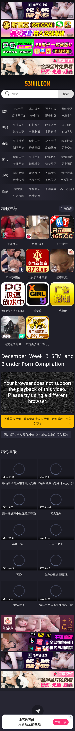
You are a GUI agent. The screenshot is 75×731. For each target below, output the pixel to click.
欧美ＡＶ (50, 125)
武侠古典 (67, 173)
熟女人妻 (18, 131)
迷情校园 (18, 180)
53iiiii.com (37, 84)
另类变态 (67, 147)
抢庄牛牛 (67, 115)
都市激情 (18, 173)
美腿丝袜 (18, 164)
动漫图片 (67, 157)
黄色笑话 (50, 180)
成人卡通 (50, 141)
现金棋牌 (50, 115)
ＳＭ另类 (67, 131)
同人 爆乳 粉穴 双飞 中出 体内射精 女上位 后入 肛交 (36, 434)
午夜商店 (34, 189)
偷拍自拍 (34, 141)
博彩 (5, 111)
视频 (5, 127)
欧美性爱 (67, 141)
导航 (5, 192)
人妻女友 (50, 173)
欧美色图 (50, 157)
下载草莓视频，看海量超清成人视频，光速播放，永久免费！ (38, 421)
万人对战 (50, 109)
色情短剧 (34, 196)
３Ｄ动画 (67, 125)
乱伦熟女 (50, 147)
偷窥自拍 (18, 157)
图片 (5, 160)
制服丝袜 (18, 147)
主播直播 (50, 131)
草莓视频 (50, 189)
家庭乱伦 (34, 173)
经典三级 (34, 147)
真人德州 (34, 109)
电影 (5, 143)
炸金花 (34, 115)
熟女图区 (50, 164)
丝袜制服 (34, 131)
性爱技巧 (67, 180)
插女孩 (18, 189)
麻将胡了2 (18, 115)
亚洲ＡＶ (18, 125)
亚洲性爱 (18, 141)
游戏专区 (67, 109)
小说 (5, 176)
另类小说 (34, 180)
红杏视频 (18, 196)
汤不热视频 (67, 189)
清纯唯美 (34, 164)
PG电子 (18, 109)
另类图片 (67, 164)
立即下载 (60, 722)
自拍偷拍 (34, 125)
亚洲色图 (34, 157)
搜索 (66, 94)
